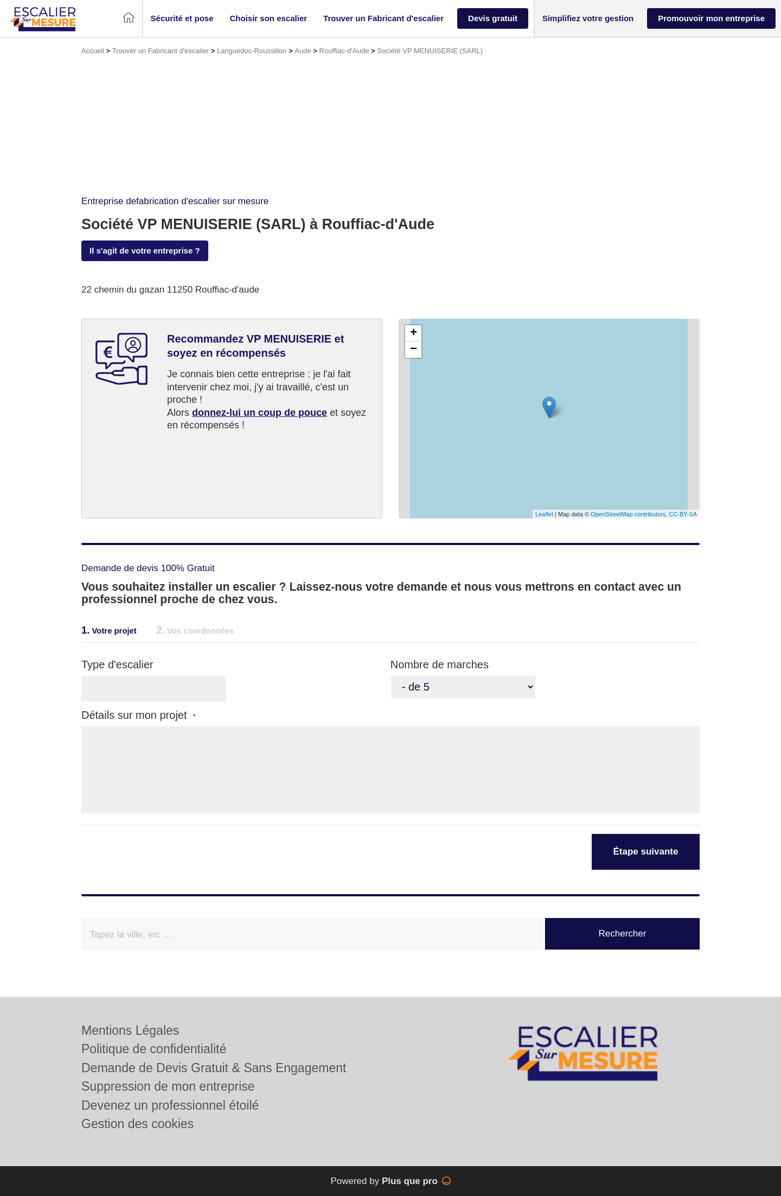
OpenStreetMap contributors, (630, 514)
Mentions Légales (130, 1030)
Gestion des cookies (137, 1124)
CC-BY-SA (683, 514)
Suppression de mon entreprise (168, 1086)
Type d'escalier (117, 664)
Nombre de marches (439, 664)
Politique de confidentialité (153, 1049)
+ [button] (413, 333)
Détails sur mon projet (138, 715)
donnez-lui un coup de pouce (259, 412)
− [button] (413, 349)
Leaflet (544, 514)
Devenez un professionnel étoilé (170, 1105)
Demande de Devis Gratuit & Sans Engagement (213, 1068)
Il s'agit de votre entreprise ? (144, 250)
